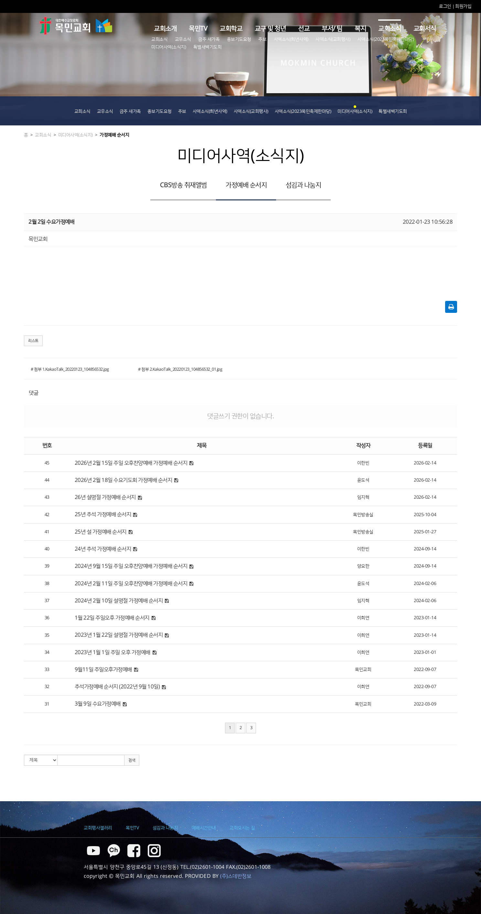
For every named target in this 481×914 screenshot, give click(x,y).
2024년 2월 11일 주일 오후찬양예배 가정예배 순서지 (131, 584)
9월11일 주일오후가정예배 (103, 670)
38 (47, 583)
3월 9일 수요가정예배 (98, 704)
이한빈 (363, 463)
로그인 (445, 6)
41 (47, 532)
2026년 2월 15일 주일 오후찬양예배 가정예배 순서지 (131, 463)
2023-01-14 (425, 618)
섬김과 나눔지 (303, 185)
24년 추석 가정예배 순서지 (103, 549)
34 (47, 652)
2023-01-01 (425, 652)
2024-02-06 (425, 583)
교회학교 (230, 28)
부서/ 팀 (332, 28)
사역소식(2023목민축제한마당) (386, 39)
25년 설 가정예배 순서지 (100, 532)
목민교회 (363, 669)
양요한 (363, 566)
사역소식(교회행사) (332, 39)
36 (47, 618)
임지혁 (363, 497)
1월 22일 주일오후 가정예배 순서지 (112, 618)
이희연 (363, 618)
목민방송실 (363, 514)
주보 (262, 39)
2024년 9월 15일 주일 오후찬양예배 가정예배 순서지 (131, 566)
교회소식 (389, 28)
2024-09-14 (425, 549)
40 (47, 549)
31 (47, 704)
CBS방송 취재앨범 (183, 185)
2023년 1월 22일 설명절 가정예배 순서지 (119, 635)
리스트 (33, 341)
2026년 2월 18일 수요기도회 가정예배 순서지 (123, 480)
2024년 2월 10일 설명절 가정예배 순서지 (119, 601)
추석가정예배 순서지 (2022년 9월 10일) (117, 687)
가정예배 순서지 (114, 135)
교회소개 (165, 28)
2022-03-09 (425, 704)
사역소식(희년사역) (291, 39)
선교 (303, 28)
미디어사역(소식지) (168, 47)
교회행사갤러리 (98, 828)
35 (47, 635)
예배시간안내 (204, 828)
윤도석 (363, 480)
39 (47, 566)
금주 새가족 (208, 39)
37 (47, 600)
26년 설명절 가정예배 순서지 (105, 497)
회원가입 (463, 6)
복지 (360, 28)
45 (47, 463)
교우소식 (183, 39)
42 (47, 514)
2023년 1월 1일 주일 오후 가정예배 (112, 652)
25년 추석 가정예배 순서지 (103, 514)
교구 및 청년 (270, 28)
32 (47, 686)
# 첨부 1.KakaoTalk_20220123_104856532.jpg (70, 369)
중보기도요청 (239, 39)
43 (47, 497)
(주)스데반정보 (235, 876)
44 (47, 480)
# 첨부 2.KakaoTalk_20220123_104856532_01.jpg (180, 369)
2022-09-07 (425, 669)
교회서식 (424, 28)
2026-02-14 (425, 463)
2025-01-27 (425, 532)
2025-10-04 (425, 514)
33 (47, 669)
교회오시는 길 (242, 828)
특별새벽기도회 (207, 47)
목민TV (198, 28)
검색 (131, 760)
